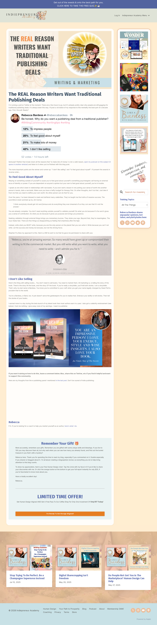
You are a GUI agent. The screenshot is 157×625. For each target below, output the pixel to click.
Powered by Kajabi (144, 619)
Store (84, 612)
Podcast (97, 609)
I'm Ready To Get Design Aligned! (60, 514)
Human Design (50, 609)
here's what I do (71, 426)
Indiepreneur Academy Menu (136, 15)
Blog (88, 609)
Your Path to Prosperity (71, 609)
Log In (117, 15)
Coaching (55, 612)
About (107, 609)
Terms (75, 612)
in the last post (61, 380)
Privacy (66, 612)
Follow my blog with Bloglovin (20, 435)
